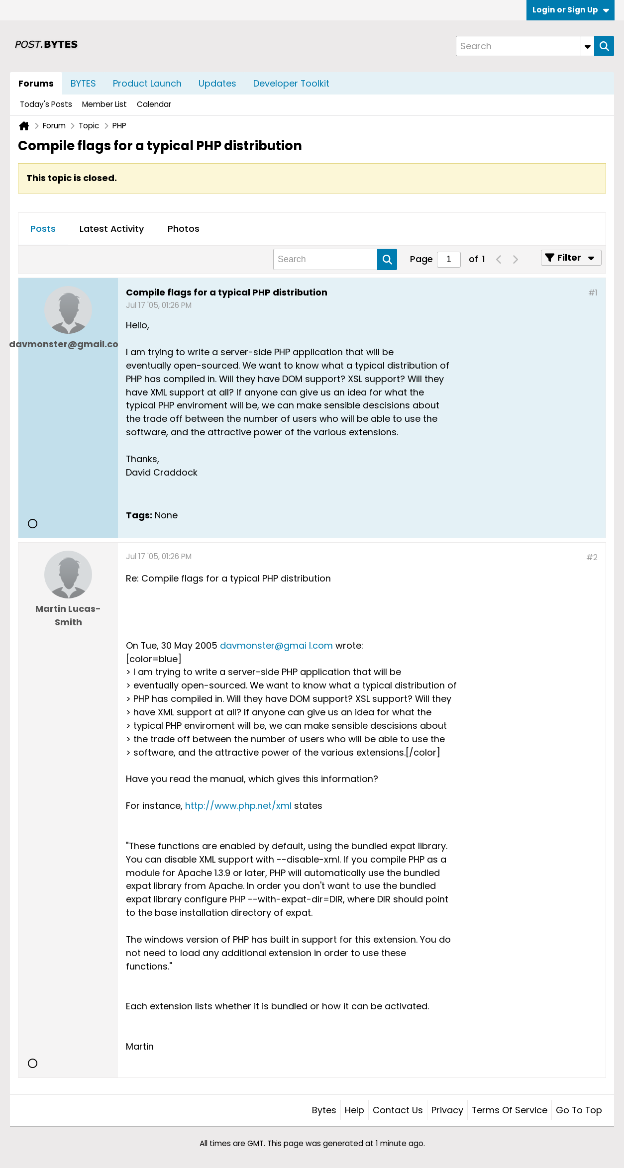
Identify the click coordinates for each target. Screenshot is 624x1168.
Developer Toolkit (291, 83)
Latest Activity (112, 228)
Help (354, 1110)
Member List (104, 104)
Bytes (324, 1110)
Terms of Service (509, 1110)
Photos (184, 228)
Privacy (447, 1110)
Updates (217, 83)
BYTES (83, 83)
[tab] (43, 229)
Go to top (579, 1110)
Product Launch (147, 83)
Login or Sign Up (570, 9)
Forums (36, 83)
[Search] (525, 46)
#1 (593, 293)
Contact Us (398, 1110)
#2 (592, 557)
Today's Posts (46, 104)
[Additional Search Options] (588, 46)
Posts (43, 228)
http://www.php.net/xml (238, 805)
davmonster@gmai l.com (276, 645)
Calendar (154, 104)
